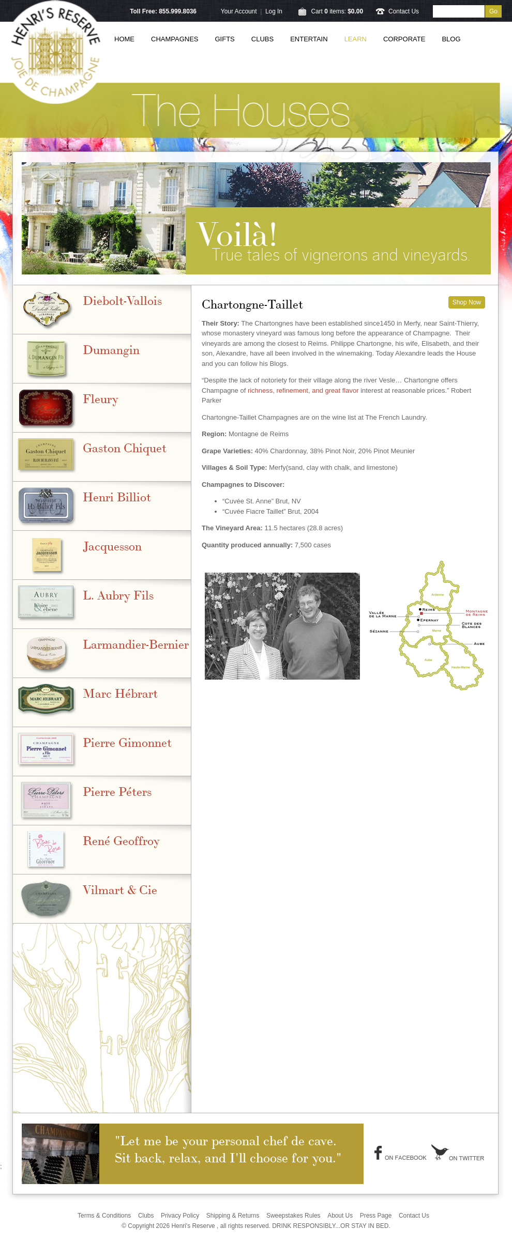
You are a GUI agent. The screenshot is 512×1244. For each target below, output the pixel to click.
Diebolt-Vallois (122, 299)
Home (124, 39)
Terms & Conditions (104, 1215)
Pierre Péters (117, 790)
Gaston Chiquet (125, 447)
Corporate (404, 39)
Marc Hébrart (120, 692)
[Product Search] (459, 11)
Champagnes (175, 39)
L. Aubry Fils (118, 594)
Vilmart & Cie (120, 889)
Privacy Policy (180, 1215)
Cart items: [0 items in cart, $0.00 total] (337, 11)
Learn (355, 39)
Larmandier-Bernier (136, 643)
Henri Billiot (117, 496)
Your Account (239, 11)
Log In (273, 11)
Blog (451, 39)
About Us (340, 1215)
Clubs (262, 39)
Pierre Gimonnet (127, 741)
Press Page (376, 1215)
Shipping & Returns (233, 1215)
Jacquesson (112, 545)
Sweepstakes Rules (293, 1215)
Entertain (308, 39)
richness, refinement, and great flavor (303, 390)
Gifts (225, 39)
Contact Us (403, 11)
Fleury (100, 398)
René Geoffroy (121, 840)
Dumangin (111, 349)
